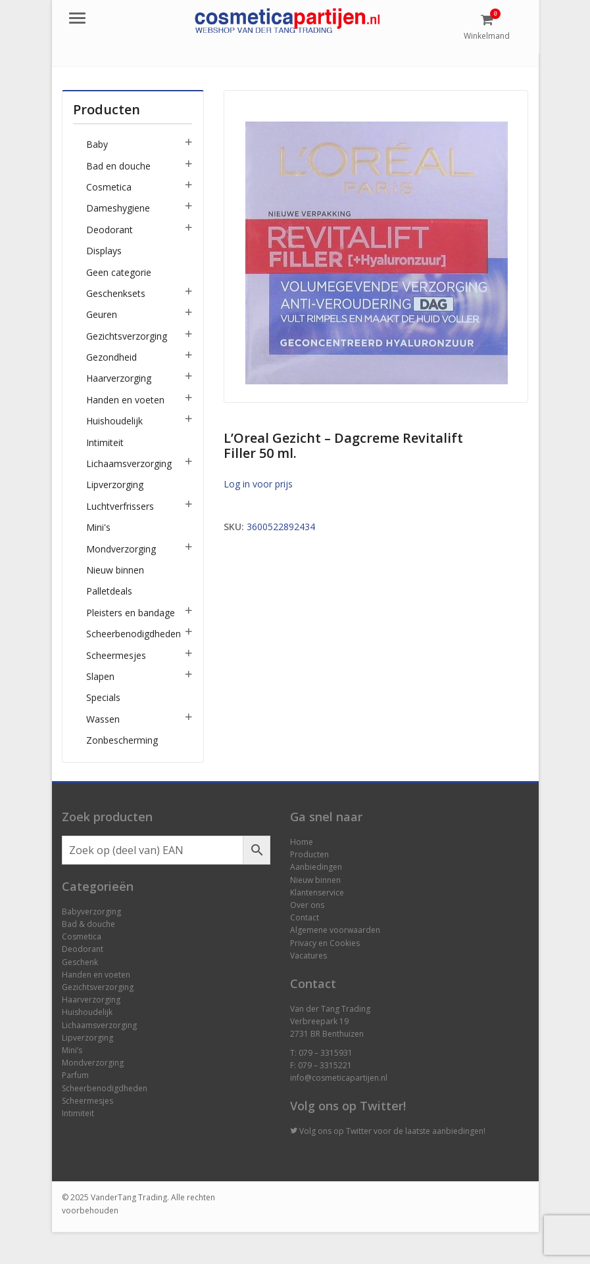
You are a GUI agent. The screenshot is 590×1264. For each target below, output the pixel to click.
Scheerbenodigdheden (133, 633)
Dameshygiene (118, 208)
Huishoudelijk (114, 421)
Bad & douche (88, 924)
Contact (304, 917)
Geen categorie (118, 272)
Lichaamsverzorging (129, 463)
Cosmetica (109, 187)
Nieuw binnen (115, 570)
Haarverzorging (118, 378)
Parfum (75, 1075)
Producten (309, 854)
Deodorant (109, 229)
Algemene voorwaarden (335, 930)
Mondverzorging (121, 549)
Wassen (103, 719)
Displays (104, 250)
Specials (103, 697)
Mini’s (72, 1050)
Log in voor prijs (258, 484)
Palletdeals (109, 591)
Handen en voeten (125, 400)
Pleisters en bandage (130, 612)
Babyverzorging (91, 911)
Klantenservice (317, 892)
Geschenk (80, 962)
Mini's (98, 527)
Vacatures (308, 955)
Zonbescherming (122, 740)
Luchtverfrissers (120, 506)
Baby (97, 144)
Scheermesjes (116, 655)
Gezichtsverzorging (126, 336)
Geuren (101, 314)
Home (301, 841)
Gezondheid (111, 357)
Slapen (100, 676)
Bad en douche (118, 166)
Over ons (307, 905)
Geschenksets (115, 293)
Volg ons (315, 1131)
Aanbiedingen (316, 866)
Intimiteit (105, 442)
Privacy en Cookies (325, 943)
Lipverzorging (114, 484)
